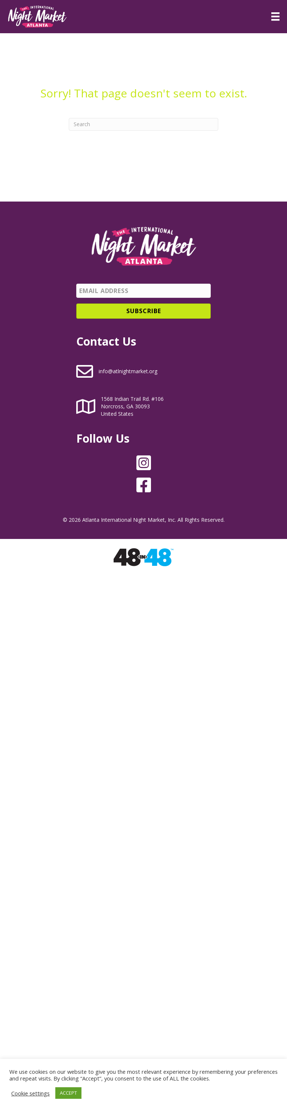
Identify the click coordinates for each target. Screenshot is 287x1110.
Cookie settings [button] (30, 1093)
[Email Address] (143, 291)
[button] (143, 311)
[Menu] (275, 16)
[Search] (143, 124)
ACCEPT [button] (68, 1092)
